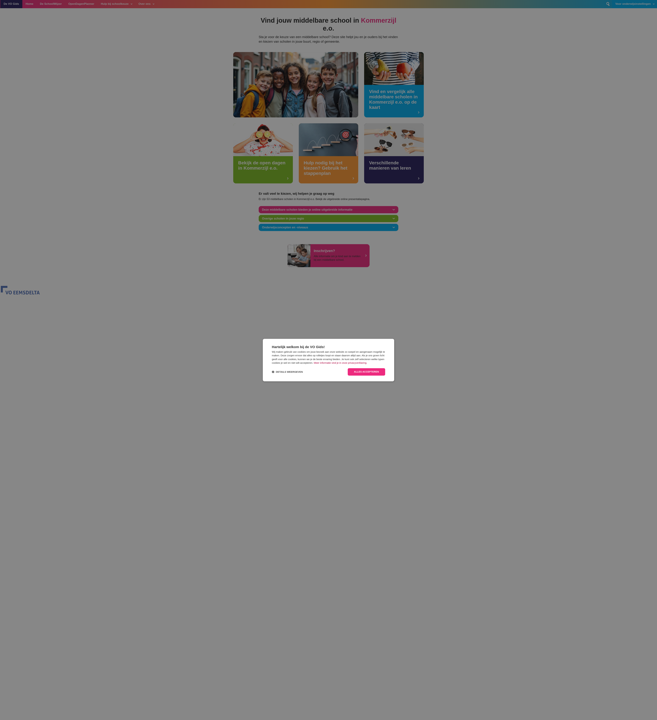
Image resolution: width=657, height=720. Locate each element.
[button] (287, 372)
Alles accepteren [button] (366, 371)
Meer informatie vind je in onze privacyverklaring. (340, 363)
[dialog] (328, 360)
